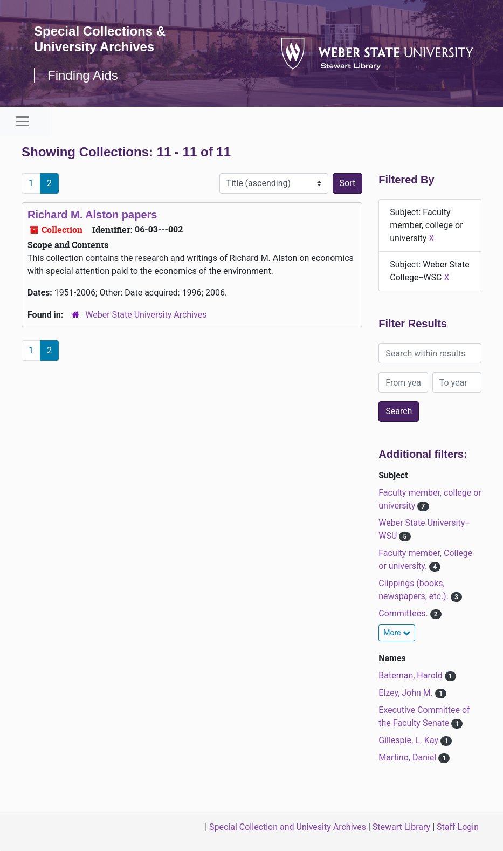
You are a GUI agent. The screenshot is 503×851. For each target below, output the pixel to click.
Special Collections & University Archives (100, 39)
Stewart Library (401, 827)
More (396, 632)
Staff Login (458, 827)
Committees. (404, 613)
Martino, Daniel (408, 757)
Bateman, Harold (411, 675)
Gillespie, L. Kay (409, 740)
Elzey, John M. (406, 693)
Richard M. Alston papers (92, 215)
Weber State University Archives (145, 315)
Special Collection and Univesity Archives (287, 827)
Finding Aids (82, 75)
